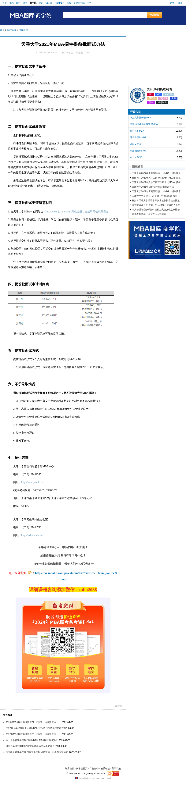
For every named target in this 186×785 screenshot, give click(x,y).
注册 (180, 3)
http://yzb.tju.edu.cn (32, 535)
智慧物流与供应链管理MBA (144, 124)
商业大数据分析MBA (140, 117)
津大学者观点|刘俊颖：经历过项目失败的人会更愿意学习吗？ (156, 205)
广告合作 (94, 768)
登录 (172, 3)
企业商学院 (79, 3)
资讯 (41, 3)
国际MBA (59, 3)
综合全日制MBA (138, 137)
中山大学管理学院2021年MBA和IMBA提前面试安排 (32, 740)
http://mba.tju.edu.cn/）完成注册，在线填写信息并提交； (78, 211)
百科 (18, 3)
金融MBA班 (136, 144)
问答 (89, 3)
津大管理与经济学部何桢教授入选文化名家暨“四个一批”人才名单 (156, 209)
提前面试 (23, 30)
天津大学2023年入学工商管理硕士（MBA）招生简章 (156, 177)
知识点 (49, 3)
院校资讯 (137, 166)
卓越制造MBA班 (138, 150)
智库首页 (69, 768)
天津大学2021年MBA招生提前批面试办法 (153, 187)
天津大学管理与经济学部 (159, 89)
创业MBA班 (136, 157)
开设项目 (135, 111)
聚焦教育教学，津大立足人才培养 (149, 214)
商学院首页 (81, 768)
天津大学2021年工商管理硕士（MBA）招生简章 (156, 191)
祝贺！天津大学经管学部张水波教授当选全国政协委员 (156, 200)
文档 (11, 3)
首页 (4, 3)
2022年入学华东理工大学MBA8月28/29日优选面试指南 (33, 728)
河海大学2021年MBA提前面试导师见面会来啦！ (30, 746)
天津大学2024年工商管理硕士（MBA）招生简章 (156, 173)
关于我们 (116, 768)
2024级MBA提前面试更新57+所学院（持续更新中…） (33, 722)
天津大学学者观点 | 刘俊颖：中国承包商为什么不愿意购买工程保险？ (155, 196)
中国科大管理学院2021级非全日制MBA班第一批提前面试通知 (37, 752)
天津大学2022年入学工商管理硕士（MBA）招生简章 (156, 182)
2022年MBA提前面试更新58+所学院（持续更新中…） (33, 734)
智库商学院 (67, 52)
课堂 (25, 3)
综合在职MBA (137, 131)
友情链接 (105, 768)
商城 (68, 3)
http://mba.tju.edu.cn (32, 482)
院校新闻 (11, 30)
